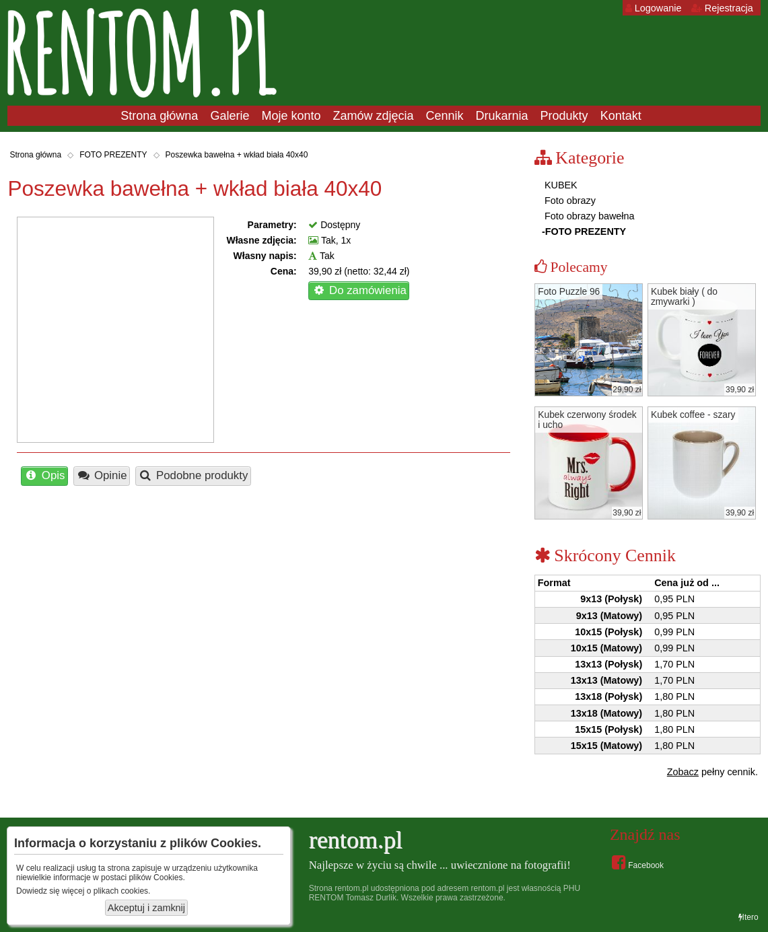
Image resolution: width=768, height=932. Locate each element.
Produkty (564, 115)
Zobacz (683, 771)
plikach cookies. (122, 891)
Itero (748, 917)
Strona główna (159, 115)
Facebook (638, 862)
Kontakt (620, 115)
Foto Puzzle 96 (569, 292)
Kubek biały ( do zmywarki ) (684, 297)
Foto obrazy (569, 200)
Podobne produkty (193, 475)
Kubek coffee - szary (693, 415)
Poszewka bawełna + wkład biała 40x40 (237, 154)
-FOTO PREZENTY (584, 231)
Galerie (229, 115)
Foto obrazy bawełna (588, 216)
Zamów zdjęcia (373, 115)
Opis (44, 475)
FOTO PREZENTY (113, 154)
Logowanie (653, 8)
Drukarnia (502, 115)
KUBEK (560, 185)
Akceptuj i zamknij (146, 907)
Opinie (101, 475)
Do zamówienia (359, 290)
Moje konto (290, 115)
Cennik (445, 115)
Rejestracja (722, 8)
